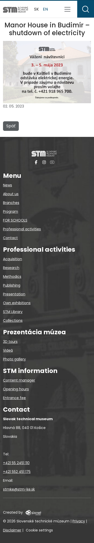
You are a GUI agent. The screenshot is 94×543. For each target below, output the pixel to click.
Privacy (78, 521)
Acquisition (12, 258)
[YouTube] (52, 162)
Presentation (14, 294)
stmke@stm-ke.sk (19, 489)
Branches (11, 202)
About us (11, 193)
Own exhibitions (17, 302)
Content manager (19, 380)
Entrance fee (14, 397)
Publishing (11, 285)
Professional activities (22, 229)
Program (10, 211)
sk (36, 9)
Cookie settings (39, 530)
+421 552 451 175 (17, 471)
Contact (10, 237)
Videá (8, 350)
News (7, 185)
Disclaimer (12, 530)
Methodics (12, 276)
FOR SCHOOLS (15, 220)
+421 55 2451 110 (16, 462)
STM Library (13, 311)
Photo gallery (14, 359)
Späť (11, 126)
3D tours (10, 341)
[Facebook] (36, 162)
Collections (13, 320)
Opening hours (16, 389)
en (45, 9)
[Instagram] (44, 162)
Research (11, 267)
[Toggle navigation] (67, 9)
